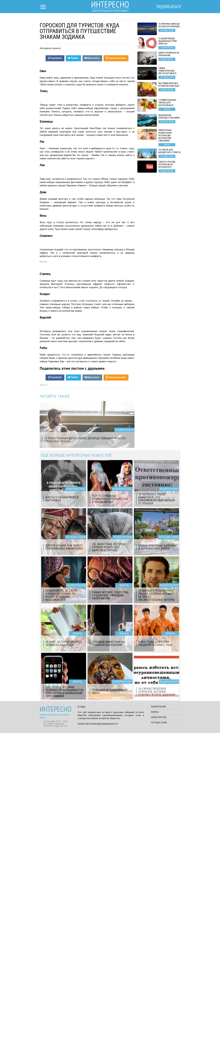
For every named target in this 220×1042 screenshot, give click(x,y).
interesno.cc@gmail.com (56, 1034)
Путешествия (159, 1031)
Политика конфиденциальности (98, 1033)
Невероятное (159, 1026)
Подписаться (168, 7)
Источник (44, 694)
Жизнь (154, 1021)
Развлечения (158, 1015)
